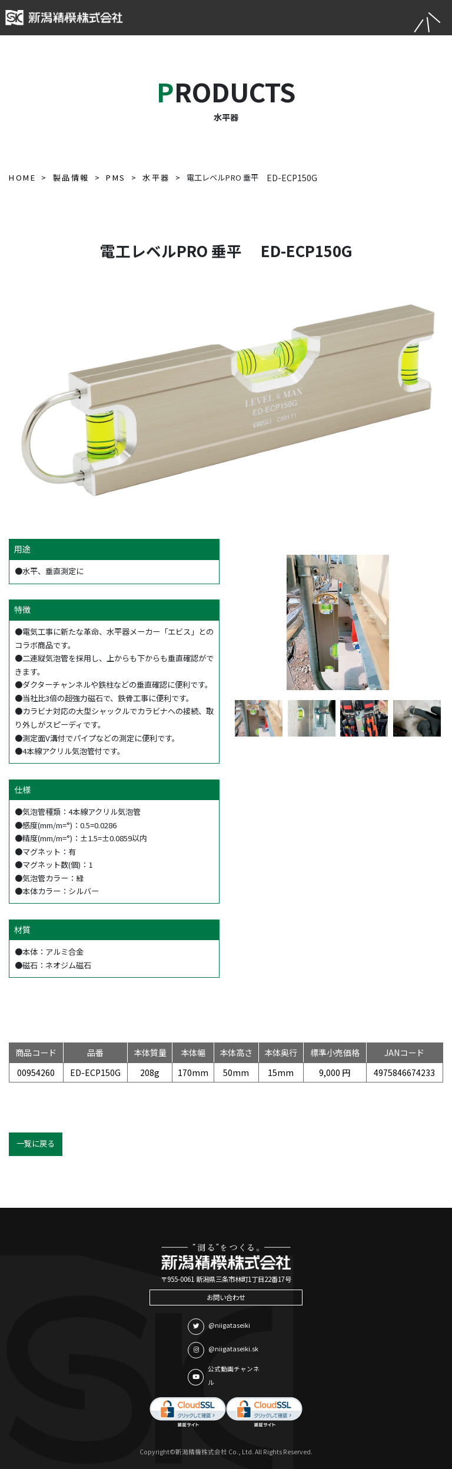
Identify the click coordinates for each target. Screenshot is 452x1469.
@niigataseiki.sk (223, 1350)
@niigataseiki (219, 1326)
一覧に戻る (35, 1143)
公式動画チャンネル (224, 1375)
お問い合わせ (226, 1297)
